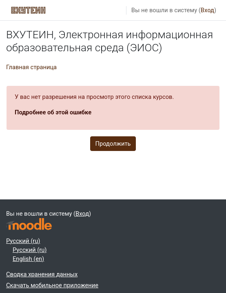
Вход (207, 10)
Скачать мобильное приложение (52, 285)
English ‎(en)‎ (28, 258)
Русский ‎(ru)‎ (23, 241)
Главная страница (31, 67)
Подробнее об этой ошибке (53, 112)
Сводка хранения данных (42, 274)
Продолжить (113, 143)
